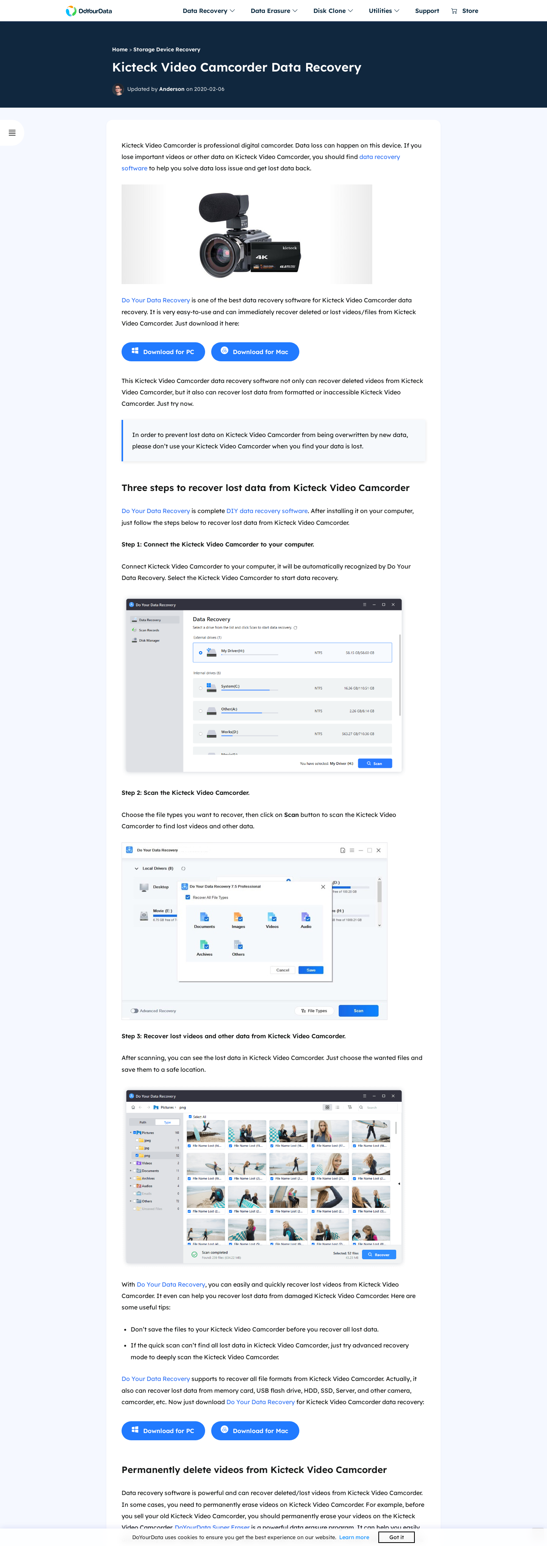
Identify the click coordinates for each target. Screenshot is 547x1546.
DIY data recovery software (267, 511)
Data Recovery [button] (209, 10)
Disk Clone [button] (333, 10)
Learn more (354, 1537)
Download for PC (168, 352)
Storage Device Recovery (167, 49)
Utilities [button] (384, 10)
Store (464, 10)
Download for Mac (260, 352)
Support (427, 10)
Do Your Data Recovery (156, 300)
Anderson (172, 89)
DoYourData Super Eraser (212, 1527)
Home (120, 49)
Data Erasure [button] (274, 10)
